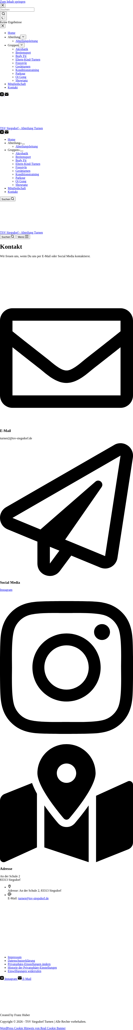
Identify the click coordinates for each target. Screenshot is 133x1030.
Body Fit (21, 160)
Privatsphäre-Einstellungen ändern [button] (29, 964)
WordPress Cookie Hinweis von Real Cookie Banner (33, 1028)
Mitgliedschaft (17, 188)
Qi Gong (21, 181)
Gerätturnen (23, 170)
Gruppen (14, 150)
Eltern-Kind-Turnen (28, 163)
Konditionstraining (27, 174)
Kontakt (13, 191)
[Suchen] (8, 199)
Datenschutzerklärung (21, 960)
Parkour (20, 177)
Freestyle (21, 167)
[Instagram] (2, 133)
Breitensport (23, 157)
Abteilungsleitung (27, 146)
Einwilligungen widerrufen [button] (24, 971)
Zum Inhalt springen (12, 1)
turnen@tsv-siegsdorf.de (33, 898)
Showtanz (22, 184)
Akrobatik (22, 153)
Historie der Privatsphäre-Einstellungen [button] (32, 967)
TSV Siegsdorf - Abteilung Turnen (21, 128)
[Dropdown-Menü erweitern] (23, 144)
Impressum (15, 957)
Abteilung (15, 143)
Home (11, 139)
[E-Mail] (7, 133)
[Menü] (23, 237)
